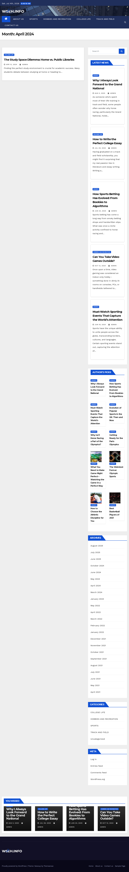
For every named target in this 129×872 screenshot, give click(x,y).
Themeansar (48, 866)
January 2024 (97, 599)
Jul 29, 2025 (100, 148)
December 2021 (98, 639)
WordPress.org (98, 779)
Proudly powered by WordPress (14, 866)
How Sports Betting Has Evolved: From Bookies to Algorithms (116, 390)
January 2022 (97, 632)
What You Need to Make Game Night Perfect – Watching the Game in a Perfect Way (97, 476)
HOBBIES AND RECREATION (57, 19)
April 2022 (96, 612)
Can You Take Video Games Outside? (110, 815)
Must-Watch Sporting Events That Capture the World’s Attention (107, 315)
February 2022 (98, 625)
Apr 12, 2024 (11, 64)
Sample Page (120, 866)
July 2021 (95, 672)
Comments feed (99, 772)
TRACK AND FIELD (105, 19)
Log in (94, 759)
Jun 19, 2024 (100, 324)
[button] (125, 22)
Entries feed (97, 766)
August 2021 (97, 665)
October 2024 (97, 565)
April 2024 (96, 585)
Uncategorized (98, 739)
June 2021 (96, 679)
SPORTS (33, 19)
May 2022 (95, 605)
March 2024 (96, 592)
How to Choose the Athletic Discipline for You (97, 514)
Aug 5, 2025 (100, 93)
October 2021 (97, 652)
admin (23, 64)
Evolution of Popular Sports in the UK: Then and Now (116, 414)
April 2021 (95, 692)
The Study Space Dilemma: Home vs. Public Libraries (39, 59)
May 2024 (95, 579)
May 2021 (95, 685)
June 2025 (96, 559)
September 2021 (99, 659)
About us (18, 19)
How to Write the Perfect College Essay (48, 815)
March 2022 (96, 619)
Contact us (11, 25)
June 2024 (96, 572)
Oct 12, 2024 (100, 266)
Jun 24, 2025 (100, 211)
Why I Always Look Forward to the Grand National (107, 84)
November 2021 (98, 645)
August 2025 (97, 546)
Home (91, 866)
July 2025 (95, 552)
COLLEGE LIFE (84, 19)
